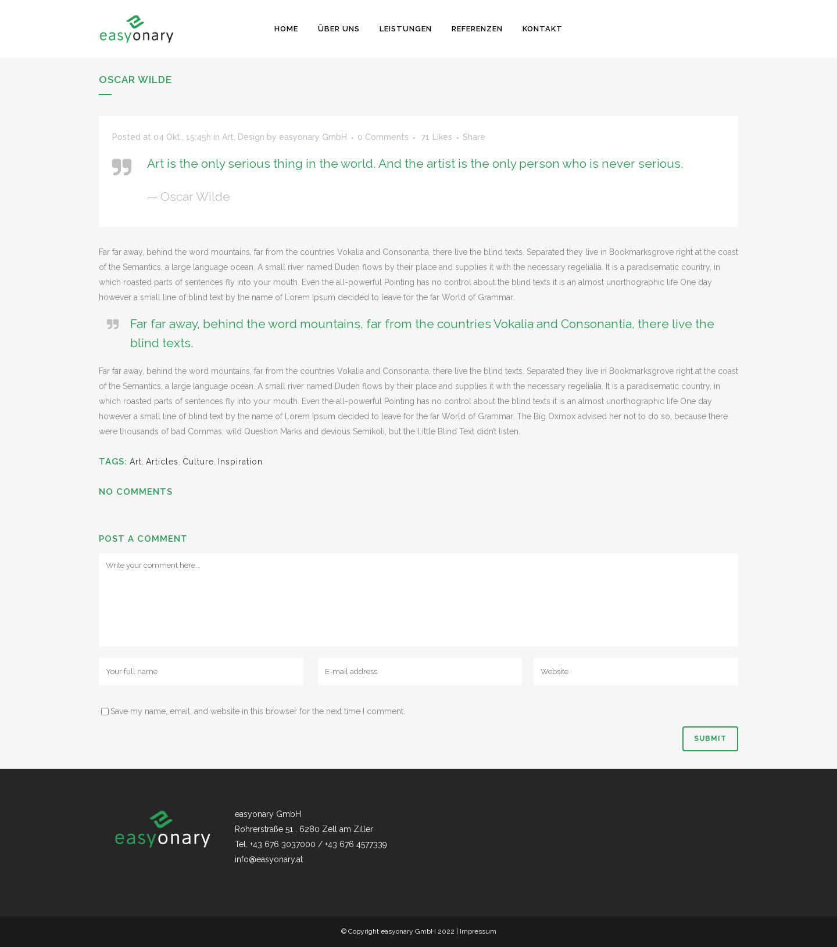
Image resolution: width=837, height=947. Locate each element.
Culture (198, 461)
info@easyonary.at (269, 859)
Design (251, 137)
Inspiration (240, 461)
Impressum (478, 931)
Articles (162, 461)
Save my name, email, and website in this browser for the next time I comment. (257, 711)
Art (228, 137)
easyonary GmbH (313, 137)
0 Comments (383, 137)
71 (436, 137)
